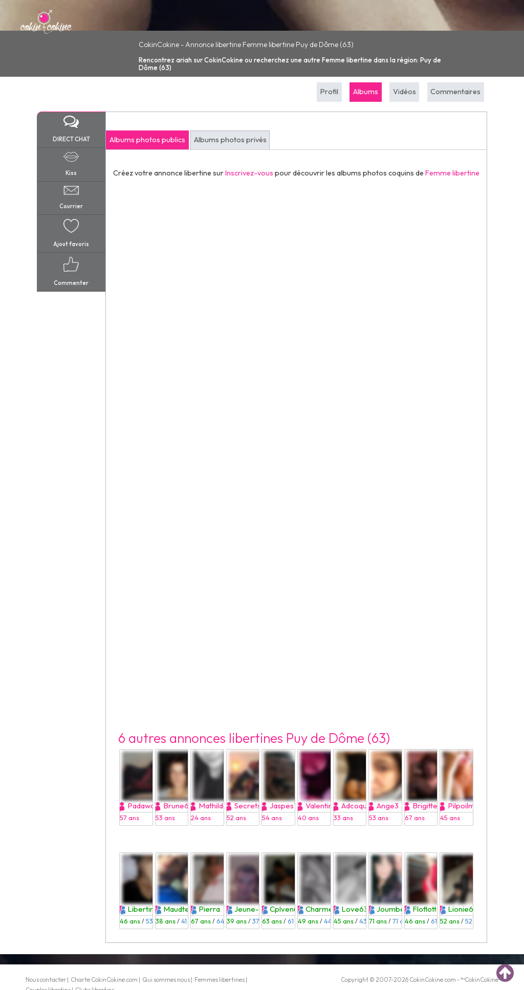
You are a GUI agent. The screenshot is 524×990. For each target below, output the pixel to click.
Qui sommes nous (166, 979)
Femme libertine (452, 173)
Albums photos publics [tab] (147, 139)
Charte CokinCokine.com (104, 979)
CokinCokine (426, 979)
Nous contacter (46, 979)
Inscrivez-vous (249, 173)
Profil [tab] (329, 91)
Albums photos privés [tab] (230, 139)
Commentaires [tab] (455, 91)
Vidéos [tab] (404, 91)
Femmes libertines (219, 979)
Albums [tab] (365, 91)
